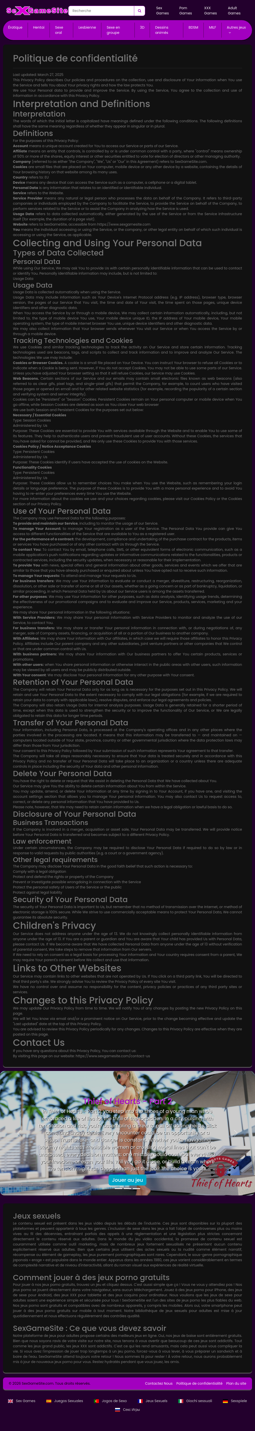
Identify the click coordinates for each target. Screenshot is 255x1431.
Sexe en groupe (113, 30)
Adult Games (234, 10)
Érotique (15, 27)
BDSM (193, 27)
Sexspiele (235, 1400)
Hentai (38, 27)
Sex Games (162, 10)
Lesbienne (87, 27)
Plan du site (236, 1383)
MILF (212, 27)
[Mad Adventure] (136, 1188)
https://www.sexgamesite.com (124, 224)
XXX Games (210, 10)
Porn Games (185, 10)
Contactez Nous (159, 1383)
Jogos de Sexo (111, 1400)
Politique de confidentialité (199, 1383)
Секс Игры (127, 1409)
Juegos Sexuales (65, 1400)
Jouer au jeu (127, 1180)
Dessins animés (161, 30)
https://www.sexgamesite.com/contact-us (113, 1056)
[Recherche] (139, 11)
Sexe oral (59, 30)
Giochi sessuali (195, 1400)
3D (142, 27)
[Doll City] (127, 1188)
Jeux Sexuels (153, 1400)
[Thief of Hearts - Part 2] (118, 1188)
